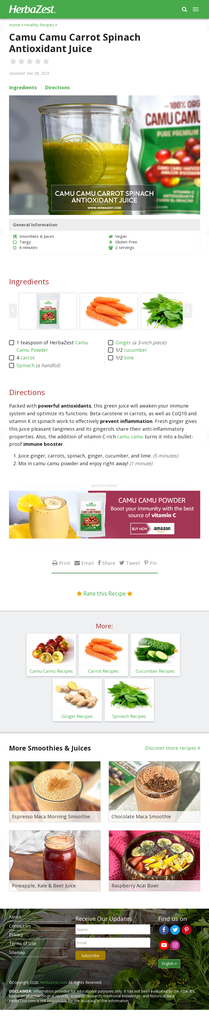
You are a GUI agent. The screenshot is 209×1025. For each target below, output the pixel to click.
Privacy (16, 935)
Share (108, 563)
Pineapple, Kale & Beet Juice (44, 886)
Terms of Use (22, 943)
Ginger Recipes (77, 716)
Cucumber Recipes (155, 671)
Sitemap (17, 952)
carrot (27, 357)
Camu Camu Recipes (51, 671)
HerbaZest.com (53, 982)
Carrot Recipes (103, 671)
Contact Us (20, 926)
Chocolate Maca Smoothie (141, 817)
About (15, 917)
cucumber (135, 350)
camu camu (130, 436)
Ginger (123, 342)
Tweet (133, 563)
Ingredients (23, 87)
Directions (57, 87)
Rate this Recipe (104, 593)
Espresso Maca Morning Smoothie (51, 817)
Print (64, 563)
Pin (153, 563)
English (169, 963)
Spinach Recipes (129, 716)
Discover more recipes (170, 748)
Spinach (25, 365)
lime (129, 357)
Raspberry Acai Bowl (135, 886)
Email (87, 563)
